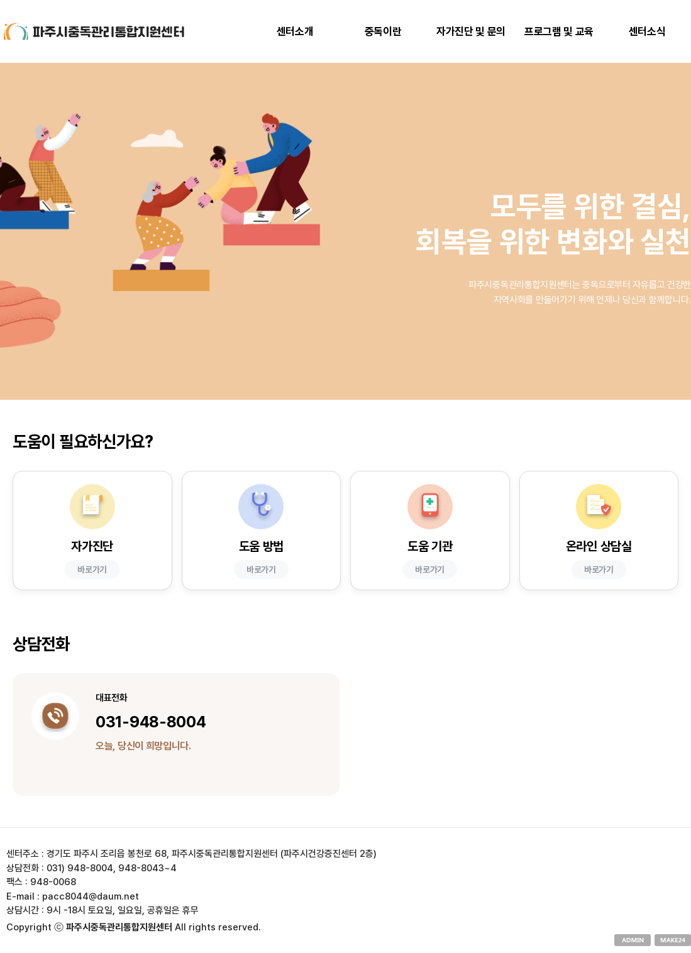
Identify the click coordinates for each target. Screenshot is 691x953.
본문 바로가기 (0, 0)
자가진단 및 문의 (471, 31)
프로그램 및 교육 (559, 31)
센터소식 (647, 31)
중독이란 (383, 31)
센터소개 (295, 31)
